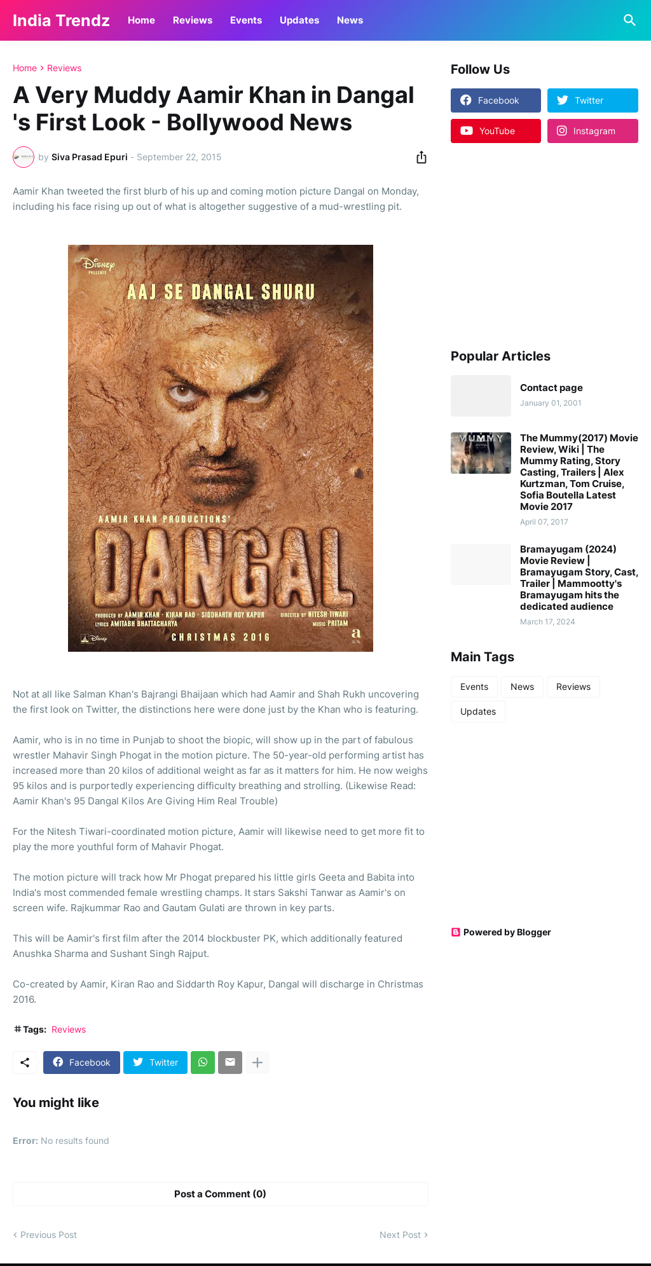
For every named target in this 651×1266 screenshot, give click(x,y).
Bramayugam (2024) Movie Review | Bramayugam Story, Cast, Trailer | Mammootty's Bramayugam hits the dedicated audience (579, 578)
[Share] (417, 157)
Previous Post (48, 1234)
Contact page (551, 388)
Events (246, 20)
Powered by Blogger (501, 931)
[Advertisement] (530, 244)
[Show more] (257, 1062)
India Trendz (61, 20)
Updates (299, 20)
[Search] (627, 20)
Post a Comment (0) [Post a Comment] (220, 1194)
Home (141, 20)
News (350, 20)
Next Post (400, 1234)
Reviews (192, 20)
